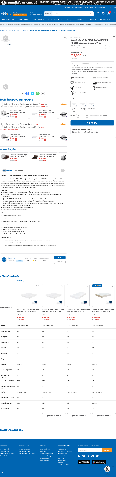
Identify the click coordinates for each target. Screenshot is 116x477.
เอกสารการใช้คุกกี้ (45, 458)
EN (115, 8)
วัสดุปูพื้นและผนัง (89, 24)
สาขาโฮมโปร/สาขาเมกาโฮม (65, 451)
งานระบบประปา (80, 24)
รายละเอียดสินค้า (7, 170)
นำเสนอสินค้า (62, 460)
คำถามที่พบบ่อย (4, 451)
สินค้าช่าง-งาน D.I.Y (54, 20)
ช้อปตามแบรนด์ (37, 20)
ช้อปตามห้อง (22, 20)
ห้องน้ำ (62, 24)
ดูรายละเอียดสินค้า (54, 415)
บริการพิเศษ (104, 20)
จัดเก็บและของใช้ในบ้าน (27, 24)
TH (111, 8)
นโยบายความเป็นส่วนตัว (46, 454)
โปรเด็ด (92, 20)
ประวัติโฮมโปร (62, 449)
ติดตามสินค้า (3, 456)
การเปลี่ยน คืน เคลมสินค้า (7, 454)
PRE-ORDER (92, 122)
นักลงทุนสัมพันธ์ (62, 454)
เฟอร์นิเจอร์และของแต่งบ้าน (41, 24)
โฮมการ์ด (66, 8)
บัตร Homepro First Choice (27, 454)
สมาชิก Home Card (24, 449)
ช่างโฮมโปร (80, 20)
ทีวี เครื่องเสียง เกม (54, 24)
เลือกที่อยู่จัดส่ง (36, 15)
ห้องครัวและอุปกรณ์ (70, 24)
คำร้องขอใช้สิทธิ (44, 460)
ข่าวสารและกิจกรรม (63, 456)
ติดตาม (106, 450)
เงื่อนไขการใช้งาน (45, 449)
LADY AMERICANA (76, 37)
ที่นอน (17, 30)
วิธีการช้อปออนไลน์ (5, 449)
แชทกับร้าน (60, 262)
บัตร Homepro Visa (24, 451)
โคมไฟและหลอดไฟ (99, 24)
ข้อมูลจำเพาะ (19, 170)
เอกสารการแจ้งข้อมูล (46, 456)
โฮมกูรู (69, 20)
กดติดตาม (19, 261)
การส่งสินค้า (43, 451)
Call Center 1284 (63, 465)
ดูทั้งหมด (63, 104)
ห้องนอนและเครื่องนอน (6, 30)
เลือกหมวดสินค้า (7, 20)
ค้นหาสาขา (89, 8)
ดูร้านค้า (60, 257)
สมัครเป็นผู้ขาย (77, 8)
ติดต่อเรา (60, 463)
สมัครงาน (61, 458)
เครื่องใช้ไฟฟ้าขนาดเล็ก (14, 24)
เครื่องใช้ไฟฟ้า (3, 24)
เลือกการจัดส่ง (20, 15)
